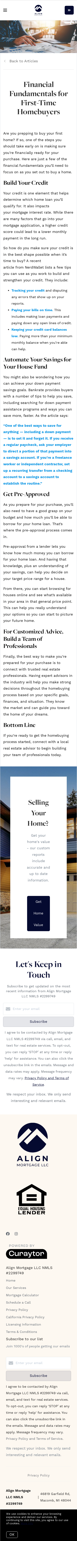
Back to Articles (23, 61)
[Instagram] (16, 1234)
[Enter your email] (42, 1009)
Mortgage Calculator (22, 1295)
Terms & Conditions (21, 1332)
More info (27, 1523)
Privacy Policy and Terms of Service (34, 1439)
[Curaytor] (26, 1258)
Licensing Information (23, 1325)
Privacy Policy (17, 1310)
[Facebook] (8, 1234)
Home (10, 1281)
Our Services (16, 1288)
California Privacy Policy (25, 1317)
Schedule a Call (18, 1303)
